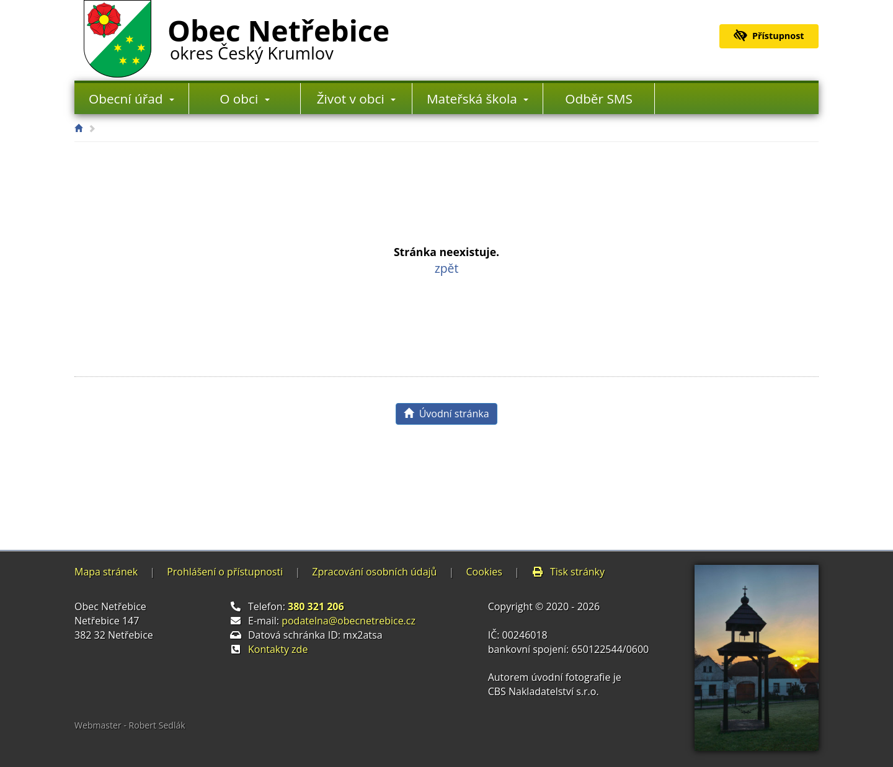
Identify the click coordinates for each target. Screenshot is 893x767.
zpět (447, 268)
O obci (244, 98)
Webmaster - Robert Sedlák (129, 725)
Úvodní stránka (446, 413)
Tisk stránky (568, 572)
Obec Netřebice (278, 37)
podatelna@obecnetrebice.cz (348, 620)
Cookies (484, 572)
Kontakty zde (278, 649)
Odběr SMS (599, 98)
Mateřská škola (477, 98)
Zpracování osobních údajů (374, 572)
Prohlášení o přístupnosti (225, 572)
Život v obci (356, 98)
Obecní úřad (131, 98)
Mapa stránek (106, 572)
